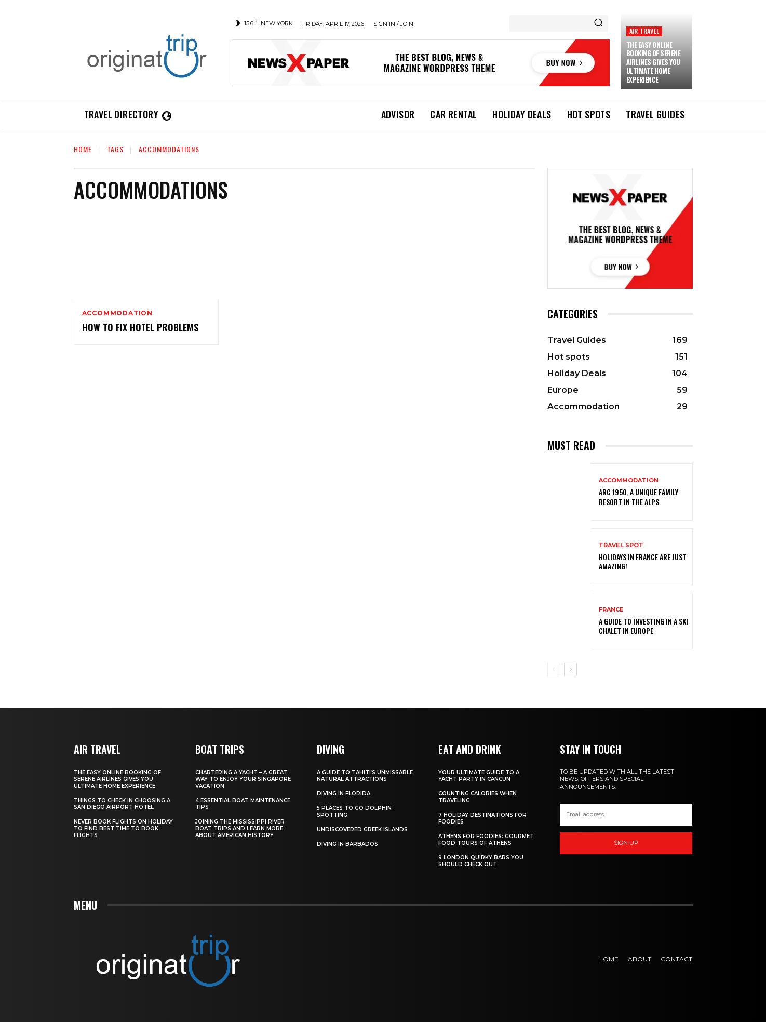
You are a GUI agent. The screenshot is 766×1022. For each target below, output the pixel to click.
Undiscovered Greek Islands (362, 829)
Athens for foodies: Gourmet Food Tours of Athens (486, 839)
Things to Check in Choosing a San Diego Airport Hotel (122, 804)
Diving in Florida (343, 793)
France (611, 610)
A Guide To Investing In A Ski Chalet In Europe (643, 626)
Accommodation (117, 313)
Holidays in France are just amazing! (643, 561)
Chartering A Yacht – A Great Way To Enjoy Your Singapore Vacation (243, 779)
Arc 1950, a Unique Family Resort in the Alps (638, 496)
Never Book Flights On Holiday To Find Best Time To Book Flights (123, 828)
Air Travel (644, 30)
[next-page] (570, 669)
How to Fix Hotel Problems (140, 327)
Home (83, 148)
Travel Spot (621, 545)
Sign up (626, 842)
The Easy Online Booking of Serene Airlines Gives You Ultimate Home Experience (653, 62)
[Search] (598, 23)
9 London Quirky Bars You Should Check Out (480, 861)
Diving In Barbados (347, 844)
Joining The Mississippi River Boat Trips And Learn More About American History (240, 828)
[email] (626, 815)
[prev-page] (553, 669)
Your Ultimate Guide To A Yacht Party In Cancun (478, 775)
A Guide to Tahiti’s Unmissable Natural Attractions (365, 775)
